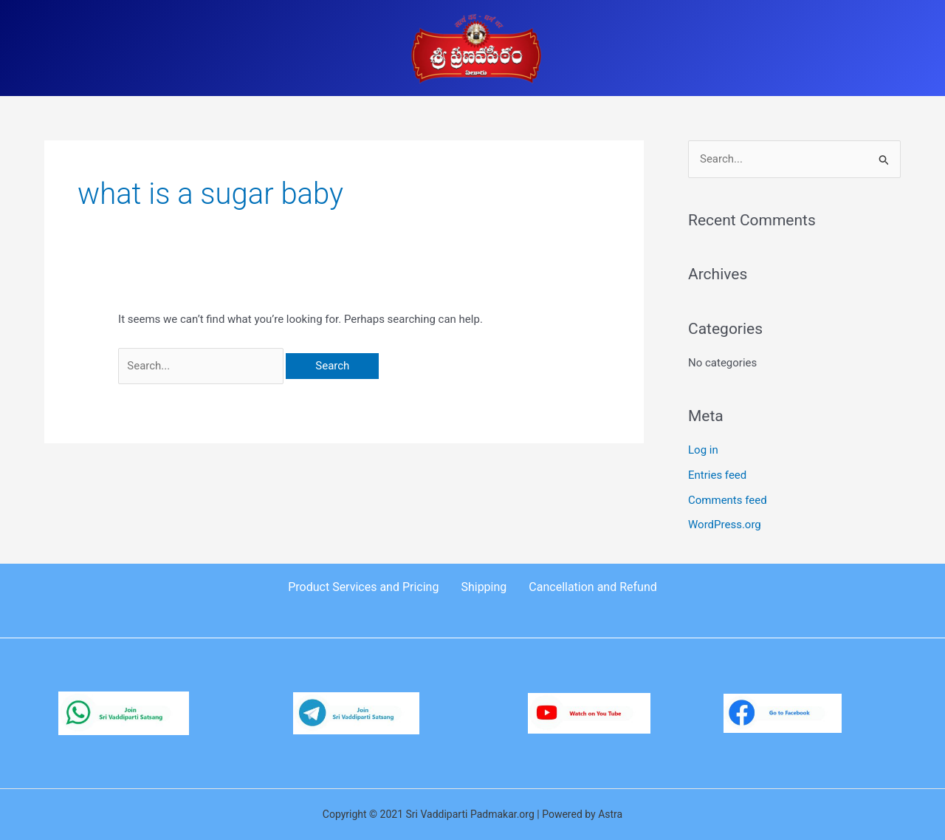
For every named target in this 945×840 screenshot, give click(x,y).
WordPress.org (724, 524)
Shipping (483, 587)
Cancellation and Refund (592, 587)
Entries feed (717, 475)
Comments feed (727, 500)
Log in (703, 450)
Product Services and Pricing (363, 587)
